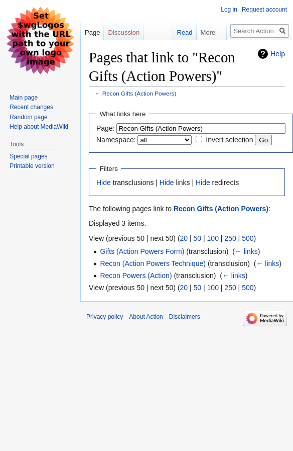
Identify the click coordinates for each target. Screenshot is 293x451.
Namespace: (116, 140)
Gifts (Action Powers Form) (142, 251)
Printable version (32, 165)
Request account (264, 9)
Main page (24, 97)
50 (198, 238)
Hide (103, 182)
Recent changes (31, 107)
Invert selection (229, 140)
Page (92, 32)
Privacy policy (104, 316)
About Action (146, 316)
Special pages (28, 156)
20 (184, 238)
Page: (105, 128)
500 (247, 238)
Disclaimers (184, 316)
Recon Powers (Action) (136, 276)
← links (246, 251)
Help (277, 54)
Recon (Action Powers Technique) (153, 263)
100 (213, 238)
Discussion (123, 32)
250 (230, 238)
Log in (229, 9)
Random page (28, 117)
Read (178, 32)
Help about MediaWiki (39, 126)
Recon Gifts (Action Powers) (139, 93)
